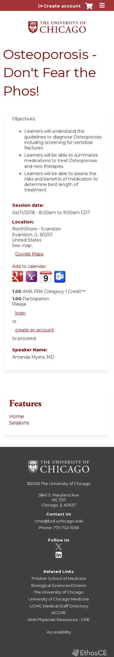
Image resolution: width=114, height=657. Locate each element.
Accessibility (59, 631)
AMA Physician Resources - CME (59, 619)
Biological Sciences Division (58, 585)
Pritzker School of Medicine (59, 578)
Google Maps (29, 254)
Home (16, 416)
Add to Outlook (60, 280)
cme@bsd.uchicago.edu (58, 521)
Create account (62, 6)
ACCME (58, 612)
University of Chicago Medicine (58, 599)
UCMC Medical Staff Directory (58, 605)
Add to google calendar (18, 280)
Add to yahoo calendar (32, 280)
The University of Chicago (66, 483)
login (20, 313)
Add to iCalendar (46, 280)
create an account (34, 330)
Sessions (19, 423)
